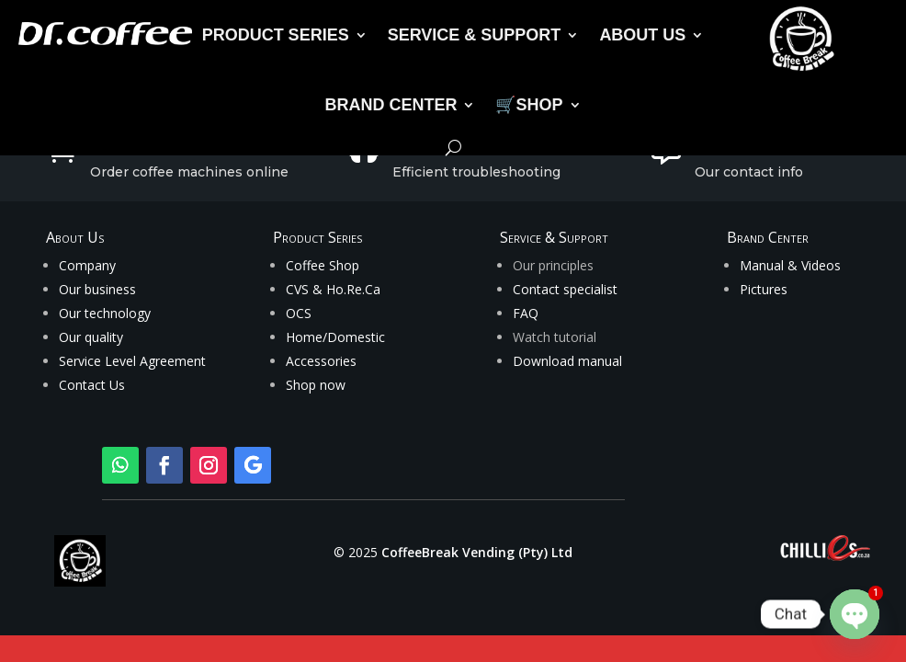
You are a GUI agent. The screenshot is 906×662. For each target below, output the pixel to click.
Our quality (91, 337)
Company (87, 265)
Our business (97, 289)
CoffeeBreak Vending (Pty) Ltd (476, 552)
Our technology (105, 313)
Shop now (315, 385)
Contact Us (92, 385)
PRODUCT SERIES (275, 35)
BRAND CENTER (390, 105)
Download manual (567, 361)
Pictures (763, 289)
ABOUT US (642, 35)
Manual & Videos (790, 265)
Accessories (321, 361)
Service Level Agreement (132, 361)
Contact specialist (565, 289)
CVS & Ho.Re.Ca (333, 289)
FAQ (525, 313)
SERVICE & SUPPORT (474, 35)
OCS (298, 313)
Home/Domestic (335, 337)
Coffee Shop (322, 265)
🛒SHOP (528, 105)
